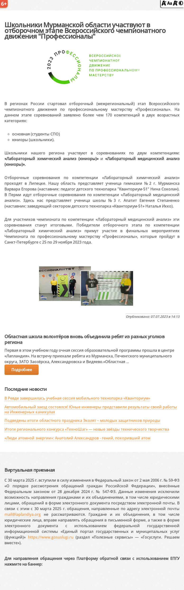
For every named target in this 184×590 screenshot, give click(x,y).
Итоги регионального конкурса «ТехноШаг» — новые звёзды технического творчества (86, 429)
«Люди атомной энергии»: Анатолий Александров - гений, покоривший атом (77, 438)
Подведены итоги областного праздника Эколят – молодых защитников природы (82, 420)
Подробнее (21, 369)
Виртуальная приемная (29, 470)
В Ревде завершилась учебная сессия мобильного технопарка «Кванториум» (77, 398)
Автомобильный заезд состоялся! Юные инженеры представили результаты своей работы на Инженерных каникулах (90, 409)
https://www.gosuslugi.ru (50, 537)
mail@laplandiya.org (22, 514)
